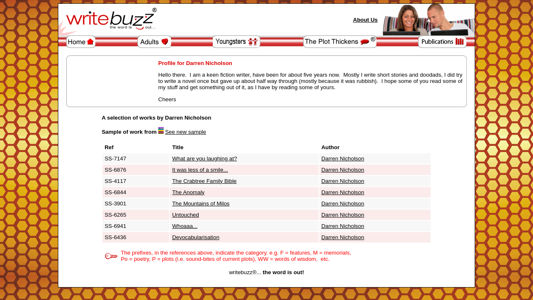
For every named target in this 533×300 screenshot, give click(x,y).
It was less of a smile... (200, 170)
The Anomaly (188, 192)
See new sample (185, 132)
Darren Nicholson (342, 158)
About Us (365, 20)
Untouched (185, 215)
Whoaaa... (184, 226)
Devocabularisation (195, 237)
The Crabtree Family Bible (204, 181)
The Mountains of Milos (200, 203)
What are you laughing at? (204, 158)
